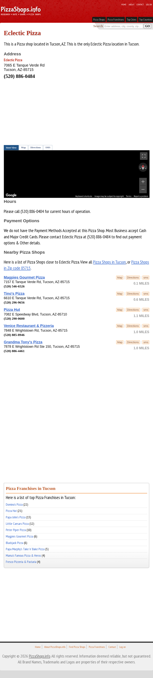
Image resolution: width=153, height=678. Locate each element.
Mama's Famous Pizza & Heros (23, 555)
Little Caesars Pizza (17, 523)
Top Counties (145, 19)
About (131, 4)
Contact (140, 4)
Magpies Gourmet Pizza (24, 277)
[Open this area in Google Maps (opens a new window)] (11, 195)
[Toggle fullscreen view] (144, 156)
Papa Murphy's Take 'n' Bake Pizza (25, 549)
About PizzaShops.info (54, 647)
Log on (149, 4)
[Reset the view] (143, 167)
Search (98, 26)
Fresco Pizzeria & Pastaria (21, 562)
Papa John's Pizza (16, 517)
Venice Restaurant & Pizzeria (29, 326)
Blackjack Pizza (14, 543)
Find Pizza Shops (77, 647)
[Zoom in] (143, 181)
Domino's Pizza (14, 504)
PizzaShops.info (39, 656)
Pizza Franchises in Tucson (30, 488)
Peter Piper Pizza (16, 530)
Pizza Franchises (116, 19)
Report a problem (141, 196)
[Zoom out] (143, 189)
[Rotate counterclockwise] (139, 167)
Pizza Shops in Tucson (109, 262)
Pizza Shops (99, 19)
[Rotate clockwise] (146, 167)
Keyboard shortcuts (83, 196)
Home (123, 4)
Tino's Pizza (14, 293)
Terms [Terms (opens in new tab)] (128, 196)
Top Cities (131, 19)
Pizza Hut (12, 310)
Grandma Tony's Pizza (23, 342)
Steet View (11, 147)
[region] (76, 174)
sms (145, 277)
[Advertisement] (72, 113)
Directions (35, 147)
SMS (47, 147)
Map (23, 147)
